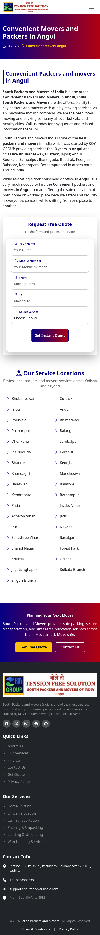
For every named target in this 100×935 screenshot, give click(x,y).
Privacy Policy (68, 929)
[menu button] (91, 7)
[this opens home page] (26, 7)
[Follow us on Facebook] (7, 724)
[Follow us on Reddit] (46, 724)
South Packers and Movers (40, 921)
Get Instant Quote (50, 335)
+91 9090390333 (22, 880)
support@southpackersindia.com (34, 889)
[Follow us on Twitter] (16, 724)
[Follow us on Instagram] (26, 724)
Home (9, 46)
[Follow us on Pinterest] (36, 724)
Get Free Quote (33, 647)
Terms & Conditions (35, 929)
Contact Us (70, 647)
